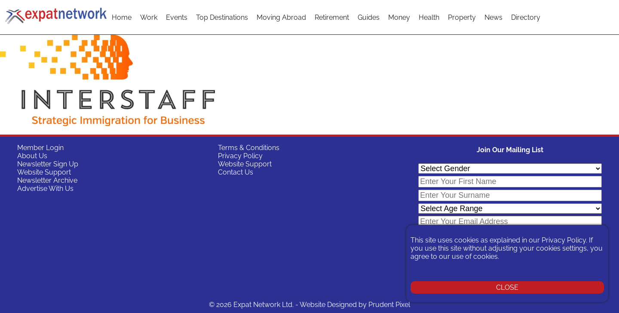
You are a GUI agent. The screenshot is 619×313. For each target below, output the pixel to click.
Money (399, 17)
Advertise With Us (45, 188)
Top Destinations (222, 17)
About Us (32, 156)
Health (429, 17)
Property (462, 17)
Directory (525, 17)
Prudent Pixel (389, 305)
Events (176, 17)
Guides (369, 17)
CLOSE (507, 287)
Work (148, 17)
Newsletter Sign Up (47, 164)
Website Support (44, 172)
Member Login (40, 148)
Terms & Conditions (248, 148)
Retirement (332, 17)
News (493, 17)
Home (122, 17)
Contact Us (235, 172)
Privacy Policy (240, 156)
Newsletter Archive (47, 180)
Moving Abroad (281, 17)
